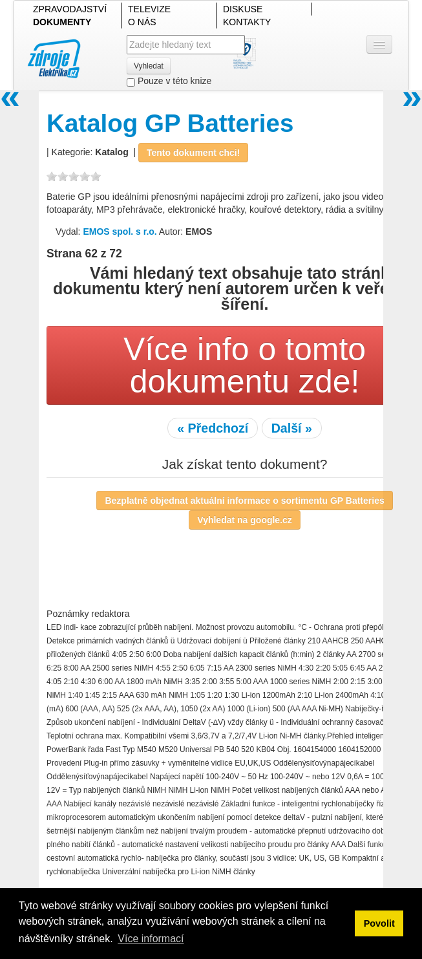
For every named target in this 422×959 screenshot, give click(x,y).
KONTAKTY (247, 22)
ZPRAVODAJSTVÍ (70, 9)
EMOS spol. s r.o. (119, 231)
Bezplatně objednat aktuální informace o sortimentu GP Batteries (244, 500)
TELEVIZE (149, 9)
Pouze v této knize (169, 81)
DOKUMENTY (62, 22)
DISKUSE (242, 9)
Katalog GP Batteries (170, 123)
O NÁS (142, 22)
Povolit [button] (379, 923)
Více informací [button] (151, 938)
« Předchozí (212, 428)
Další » (291, 428)
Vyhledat (149, 65)
